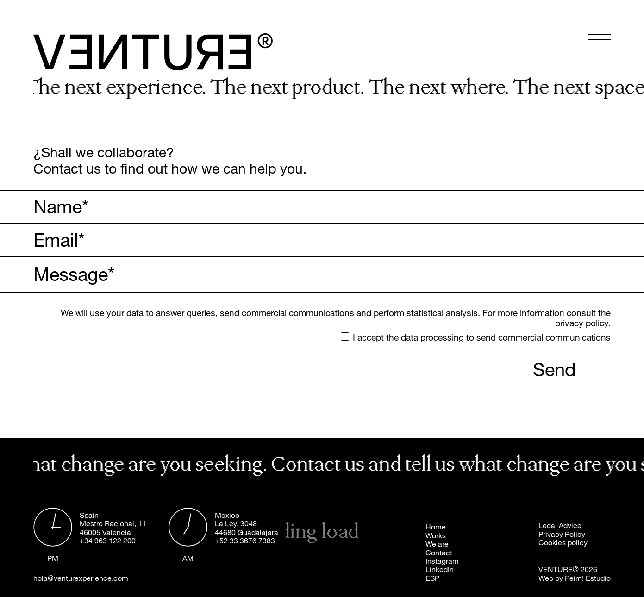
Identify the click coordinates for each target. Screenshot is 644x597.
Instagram (442, 561)
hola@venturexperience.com (80, 578)
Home (435, 526)
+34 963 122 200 (108, 540)
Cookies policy (563, 542)
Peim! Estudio (588, 578)
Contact (438, 552)
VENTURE (555, 569)
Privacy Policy (561, 534)
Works (435, 535)
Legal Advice (559, 525)
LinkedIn (439, 569)
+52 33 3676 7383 (245, 540)
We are (437, 543)
